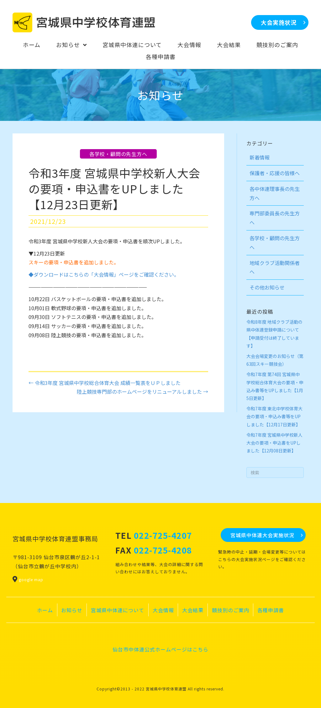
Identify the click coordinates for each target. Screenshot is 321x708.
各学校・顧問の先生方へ (118, 154)
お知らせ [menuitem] (71, 610)
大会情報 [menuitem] (163, 610)
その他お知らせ (267, 287)
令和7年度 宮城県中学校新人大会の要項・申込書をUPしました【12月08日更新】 (274, 443)
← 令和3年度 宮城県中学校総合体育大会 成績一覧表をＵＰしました (105, 382)
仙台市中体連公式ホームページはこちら (160, 649)
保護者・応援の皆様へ (275, 173)
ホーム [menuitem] (45, 610)
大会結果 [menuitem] (192, 610)
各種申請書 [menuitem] (270, 610)
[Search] (275, 472)
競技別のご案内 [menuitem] (230, 610)
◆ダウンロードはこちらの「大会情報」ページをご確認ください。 (104, 274)
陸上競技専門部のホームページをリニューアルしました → (142, 391)
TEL (153, 535)
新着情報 (260, 157)
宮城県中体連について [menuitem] (117, 610)
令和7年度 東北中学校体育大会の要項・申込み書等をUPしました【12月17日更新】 (274, 416)
